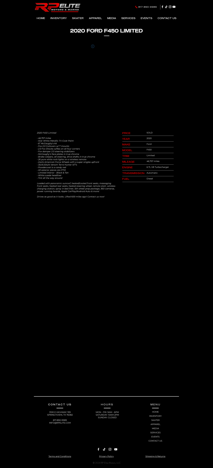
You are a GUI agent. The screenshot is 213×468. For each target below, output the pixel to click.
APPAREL (155, 424)
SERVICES (155, 432)
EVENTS (155, 436)
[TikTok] (166, 7)
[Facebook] (162, 7)
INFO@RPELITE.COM (60, 422)
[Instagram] (170, 7)
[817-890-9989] (146, 7)
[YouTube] (174, 7)
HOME (155, 412)
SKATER (155, 420)
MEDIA (155, 428)
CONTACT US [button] (155, 440)
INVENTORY (155, 416)
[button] (77, 18)
